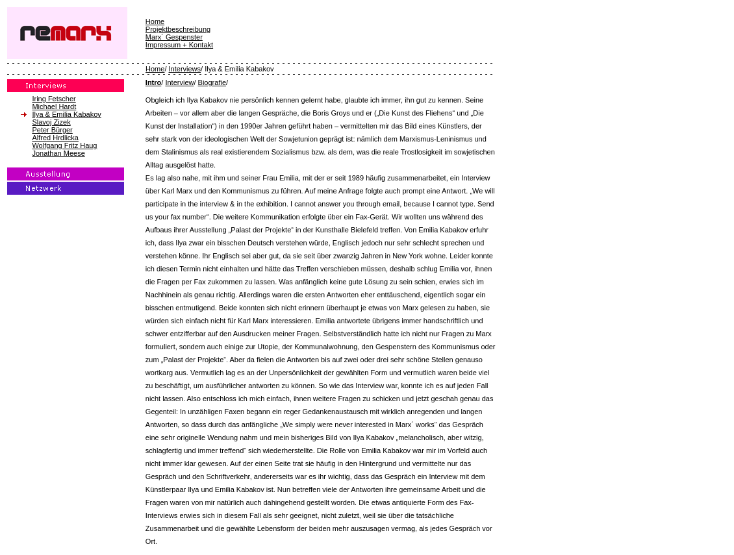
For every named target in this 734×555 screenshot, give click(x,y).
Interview (179, 82)
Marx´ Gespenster (174, 37)
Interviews (185, 69)
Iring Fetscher (53, 99)
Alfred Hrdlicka (55, 138)
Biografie (212, 82)
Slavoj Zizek (51, 122)
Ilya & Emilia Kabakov (66, 114)
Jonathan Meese (58, 153)
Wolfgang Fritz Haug (64, 145)
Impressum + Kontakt (179, 45)
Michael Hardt (54, 106)
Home (155, 21)
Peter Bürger (52, 130)
